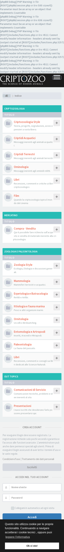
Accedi (32, 517)
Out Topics (11, 376)
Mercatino (10, 215)
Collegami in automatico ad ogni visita (32, 508)
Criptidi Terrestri (24, 154)
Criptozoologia (14, 108)
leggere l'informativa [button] (17, 537)
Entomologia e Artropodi (29, 332)
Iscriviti (32, 467)
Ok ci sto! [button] (32, 545)
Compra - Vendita (25, 228)
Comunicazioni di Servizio (30, 390)
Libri (16, 179)
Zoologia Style (23, 265)
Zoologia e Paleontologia (20, 251)
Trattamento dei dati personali (38, 459)
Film (16, 196)
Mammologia (22, 281)
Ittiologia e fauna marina (29, 306)
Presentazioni (22, 406)
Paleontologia (23, 344)
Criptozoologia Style (27, 122)
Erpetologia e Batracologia (31, 293)
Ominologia (21, 167)
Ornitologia (21, 319)
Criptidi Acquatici (24, 138)
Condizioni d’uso (11, 459)
